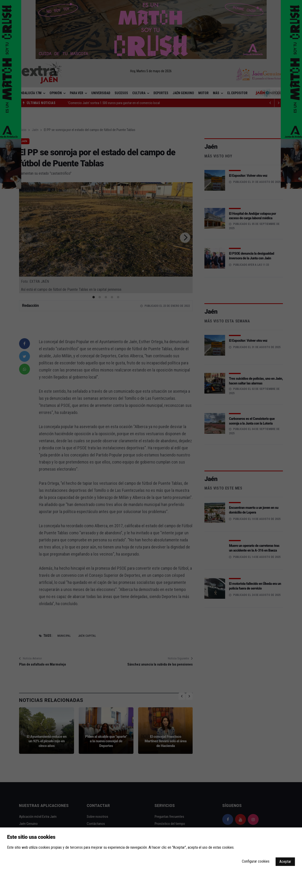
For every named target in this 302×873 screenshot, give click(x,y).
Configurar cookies (255, 861)
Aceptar (285, 861)
